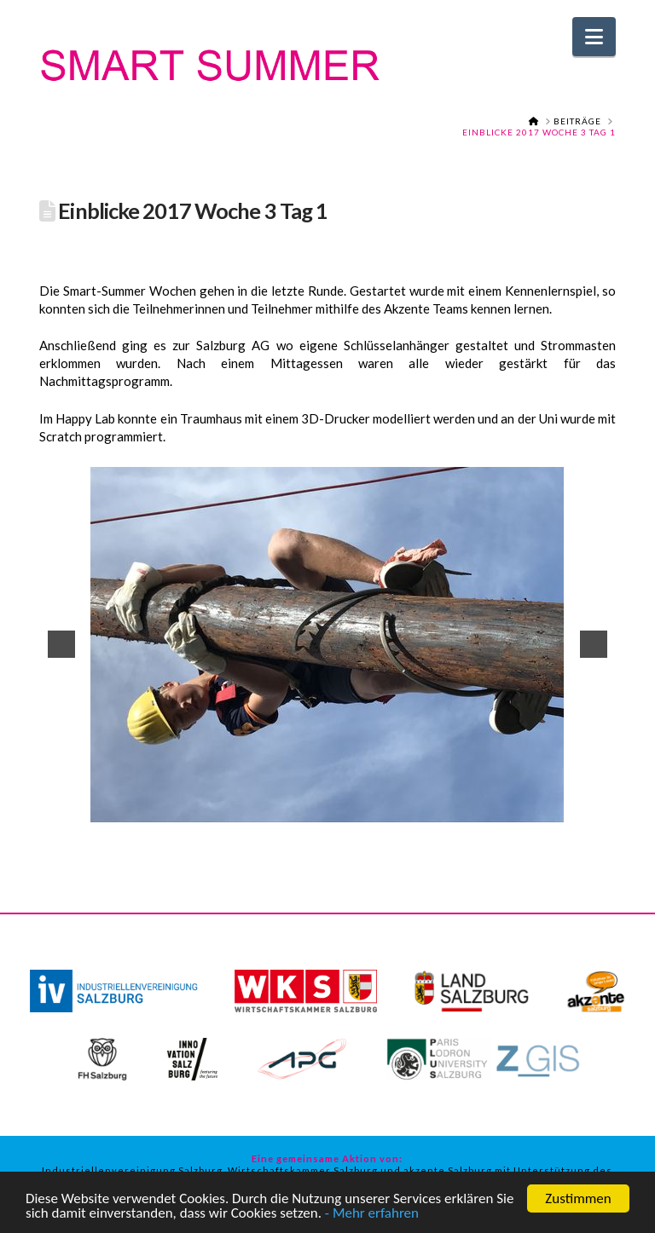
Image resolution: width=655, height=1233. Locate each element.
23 (443, 808)
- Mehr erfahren (372, 1215)
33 (322, 821)
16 (318, 808)
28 (533, 808)
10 (211, 808)
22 (426, 808)
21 (408, 808)
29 (551, 808)
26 (497, 808)
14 (282, 808)
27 (515, 808)
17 (336, 808)
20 (390, 808)
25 (479, 808)
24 (461, 808)
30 (569, 808)
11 (229, 808)
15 (300, 808)
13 (264, 808)
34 (339, 821)
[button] (594, 36)
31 (587, 808)
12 (246, 808)
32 (605, 808)
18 (354, 808)
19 (372, 808)
